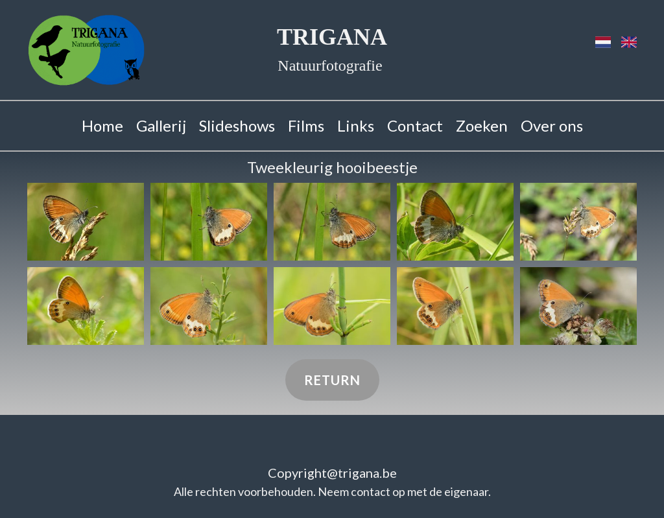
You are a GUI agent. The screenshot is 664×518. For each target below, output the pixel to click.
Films (306, 125)
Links (355, 125)
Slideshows (237, 125)
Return (332, 380)
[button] (85, 222)
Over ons (552, 125)
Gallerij (161, 125)
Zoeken (482, 125)
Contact (415, 125)
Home (102, 125)
